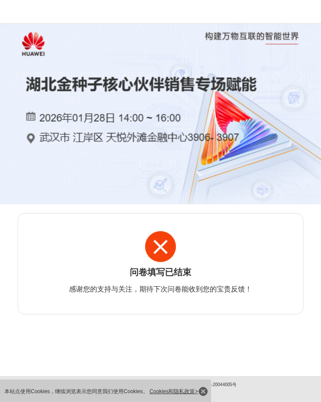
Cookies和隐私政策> (174, 391)
